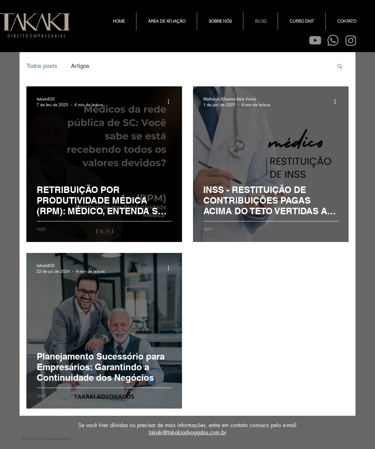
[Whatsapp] (333, 40)
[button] (340, 66)
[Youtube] (315, 40)
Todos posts (41, 65)
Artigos (80, 65)
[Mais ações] (171, 101)
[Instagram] (351, 40)
